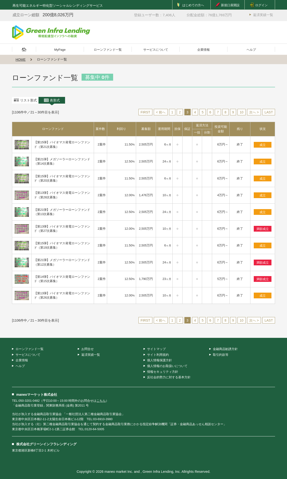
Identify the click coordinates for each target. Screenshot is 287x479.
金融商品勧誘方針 (225, 349)
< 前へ (161, 112)
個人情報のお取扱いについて (167, 366)
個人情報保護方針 (159, 360)
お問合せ (87, 349)
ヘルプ (251, 49)
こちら (101, 400)
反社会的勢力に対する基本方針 (169, 377)
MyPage (60, 49)
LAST (269, 112)
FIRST (145, 112)
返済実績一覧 (263, 15)
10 (241, 112)
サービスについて (155, 49)
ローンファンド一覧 (108, 49)
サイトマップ (156, 349)
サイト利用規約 (158, 354)
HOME (21, 59)
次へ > (254, 112)
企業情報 (203, 49)
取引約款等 (220, 354)
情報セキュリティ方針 (162, 371)
